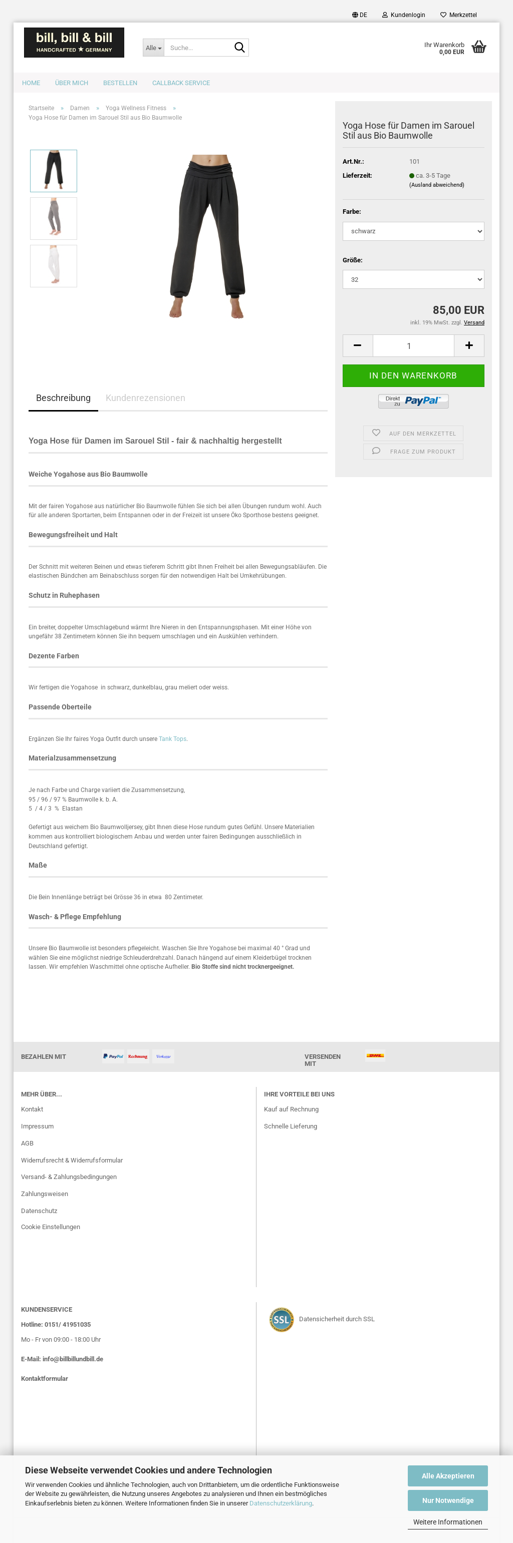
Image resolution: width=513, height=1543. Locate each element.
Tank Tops (171, 738)
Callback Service (181, 83)
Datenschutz (39, 1211)
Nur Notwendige (448, 1500)
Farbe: (352, 211)
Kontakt (32, 1109)
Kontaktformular (44, 1378)
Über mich (71, 83)
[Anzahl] (413, 345)
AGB (27, 1143)
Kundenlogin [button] (403, 15)
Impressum (37, 1126)
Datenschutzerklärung (280, 1503)
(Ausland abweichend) (436, 185)
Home (31, 83)
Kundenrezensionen (145, 398)
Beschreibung (63, 398)
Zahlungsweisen (44, 1194)
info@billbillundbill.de (73, 1359)
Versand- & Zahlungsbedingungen (69, 1177)
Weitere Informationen (447, 1522)
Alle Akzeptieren (448, 1476)
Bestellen (120, 83)
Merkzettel (458, 15)
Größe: (353, 260)
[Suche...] (153, 48)
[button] (360, 15)
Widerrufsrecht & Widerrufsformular (72, 1160)
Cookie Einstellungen (50, 1227)
